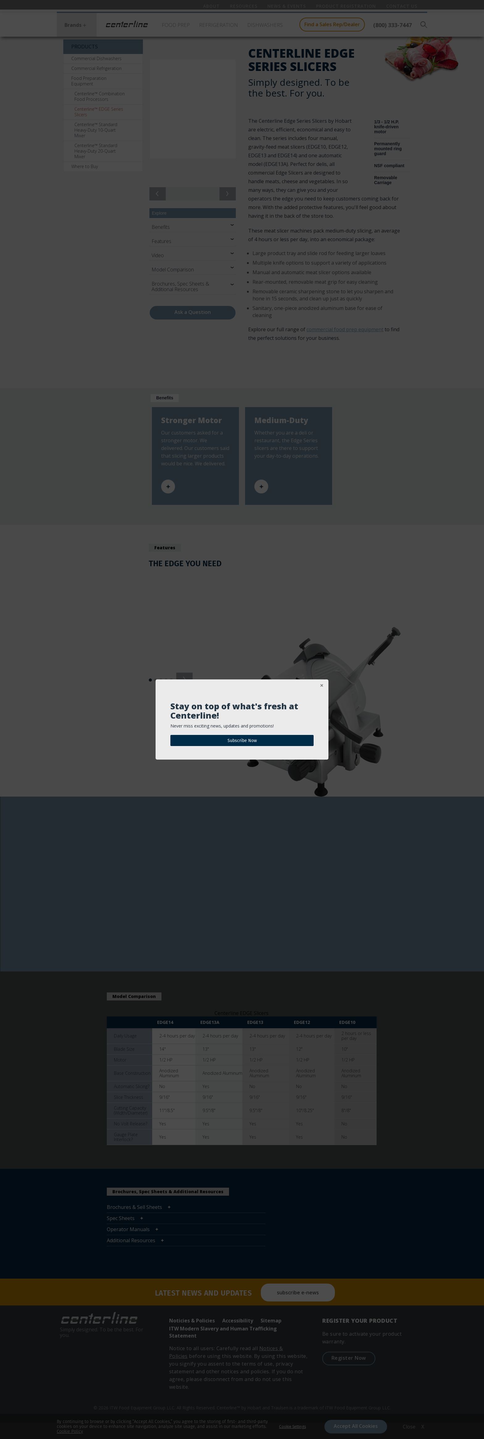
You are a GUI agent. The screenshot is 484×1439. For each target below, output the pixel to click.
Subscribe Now (242, 740)
